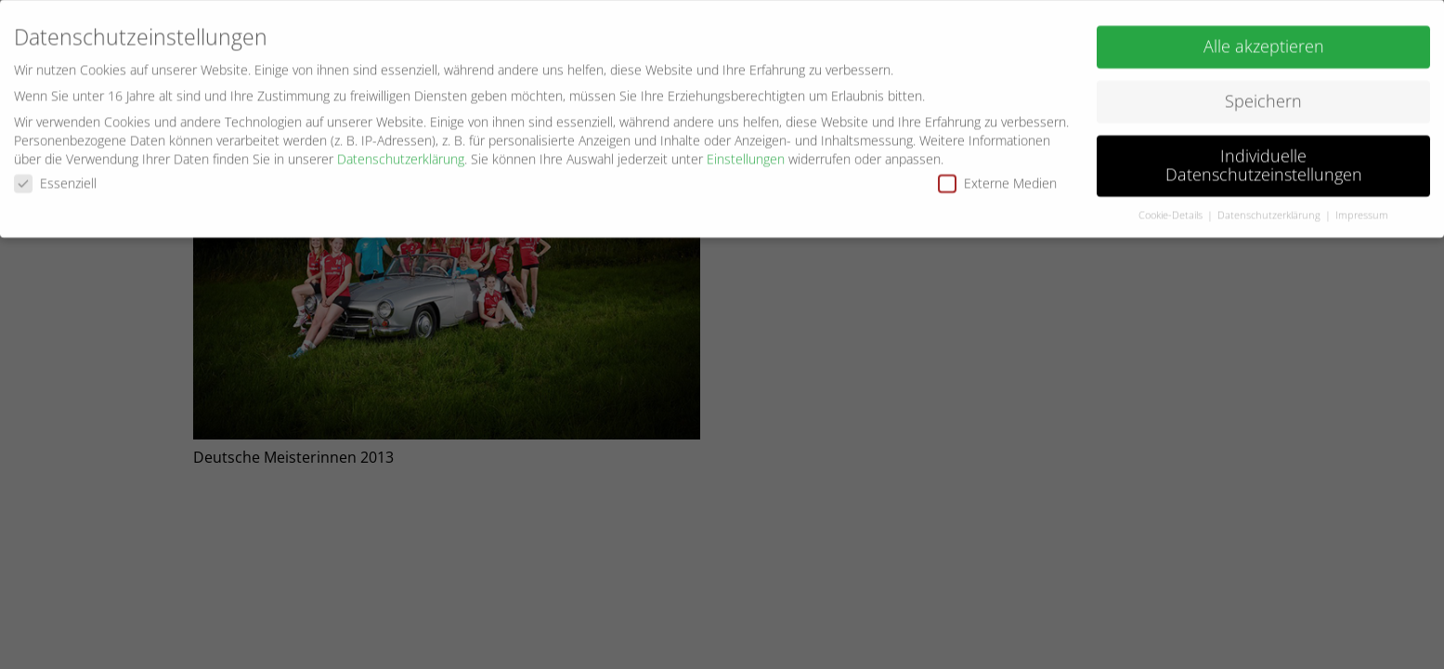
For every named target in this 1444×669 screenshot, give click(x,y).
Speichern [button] (1263, 97)
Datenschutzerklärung (400, 155)
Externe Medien (997, 180)
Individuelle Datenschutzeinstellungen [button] (1263, 161)
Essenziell (55, 180)
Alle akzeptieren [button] (1263, 43)
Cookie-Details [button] (1171, 210)
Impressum (1361, 210)
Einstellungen (746, 155)
